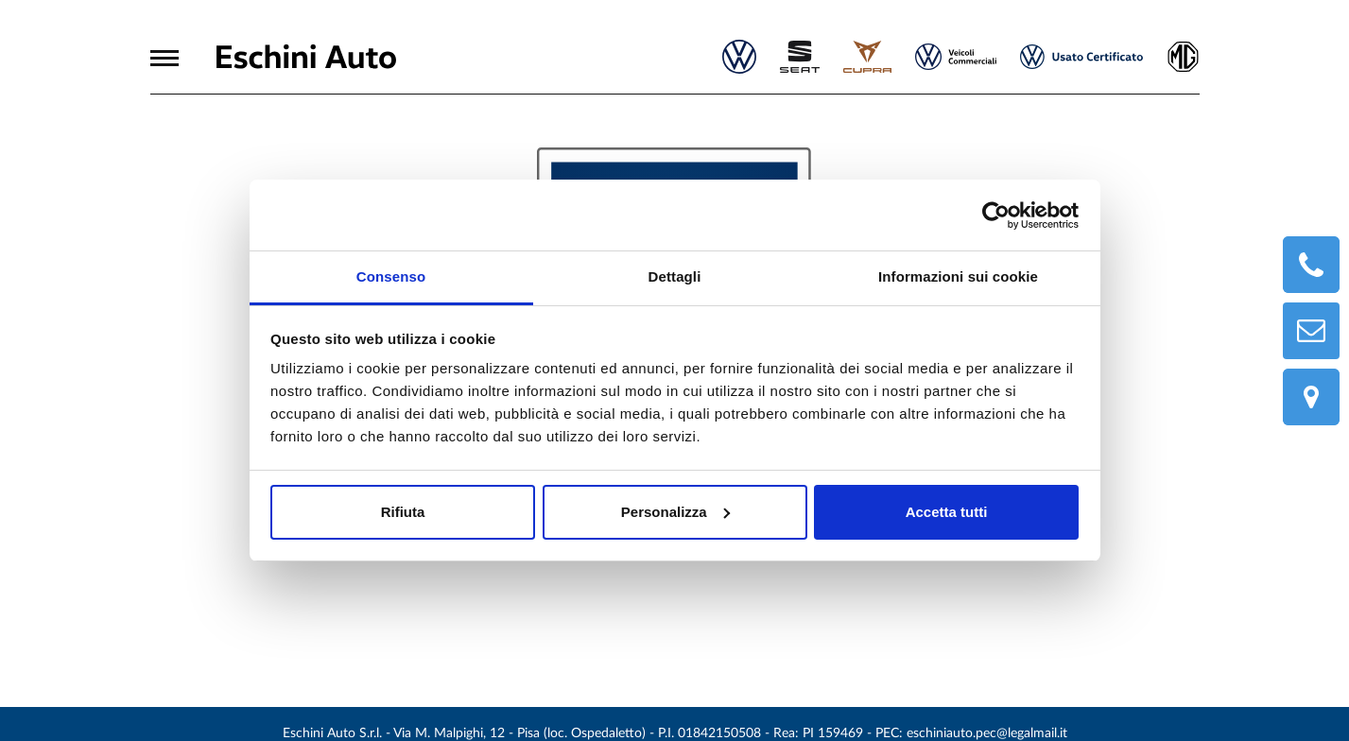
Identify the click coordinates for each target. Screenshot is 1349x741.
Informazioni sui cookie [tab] (958, 276)
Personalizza (675, 512)
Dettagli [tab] (675, 276)
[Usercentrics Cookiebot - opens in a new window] (996, 215)
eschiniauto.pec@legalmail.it (987, 733)
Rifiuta (403, 512)
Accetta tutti (947, 512)
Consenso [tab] (390, 276)
